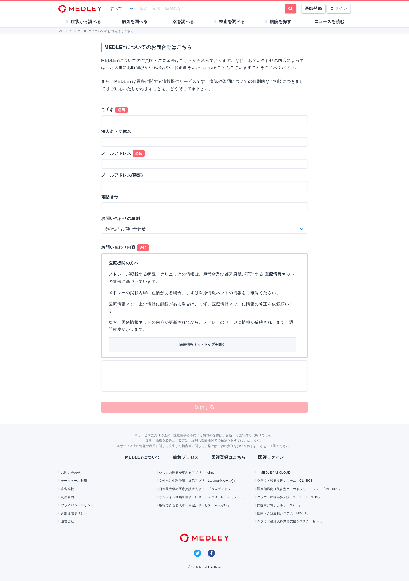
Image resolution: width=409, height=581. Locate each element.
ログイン (338, 8)
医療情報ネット (279, 274)
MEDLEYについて (142, 457)
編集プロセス (186, 457)
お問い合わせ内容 (125, 247)
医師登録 (313, 8)
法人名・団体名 (116, 131)
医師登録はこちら (228, 457)
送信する (204, 407)
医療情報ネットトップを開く (202, 344)
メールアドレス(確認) (122, 175)
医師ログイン (271, 457)
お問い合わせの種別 (120, 218)
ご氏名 (114, 110)
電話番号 (109, 197)
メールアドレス (123, 153)
